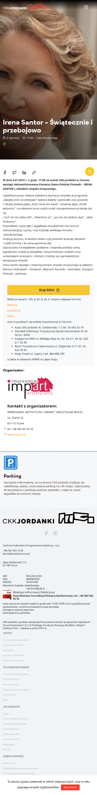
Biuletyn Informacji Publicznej (34, 592)
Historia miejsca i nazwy (14, 723)
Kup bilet (49, 290)
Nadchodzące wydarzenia (15, 639)
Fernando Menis (11, 739)
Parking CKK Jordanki (13, 660)
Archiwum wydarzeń (13, 645)
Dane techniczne (11, 734)
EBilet (10, 316)
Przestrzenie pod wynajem (16, 674)
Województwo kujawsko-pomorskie (20, 768)
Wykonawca (9, 744)
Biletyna (12, 305)
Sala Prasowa (9, 694)
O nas (6, 713)
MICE (5, 700)
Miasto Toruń (9, 763)
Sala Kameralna (10, 684)
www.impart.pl (16, 434)
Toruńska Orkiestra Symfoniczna (19, 773)
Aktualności (9, 650)
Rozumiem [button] (70, 787)
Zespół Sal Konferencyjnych (16, 689)
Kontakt (7, 749)
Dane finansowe (11, 728)
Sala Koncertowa (11, 679)
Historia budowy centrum (15, 718)
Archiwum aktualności (14, 655)
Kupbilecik (13, 310)
